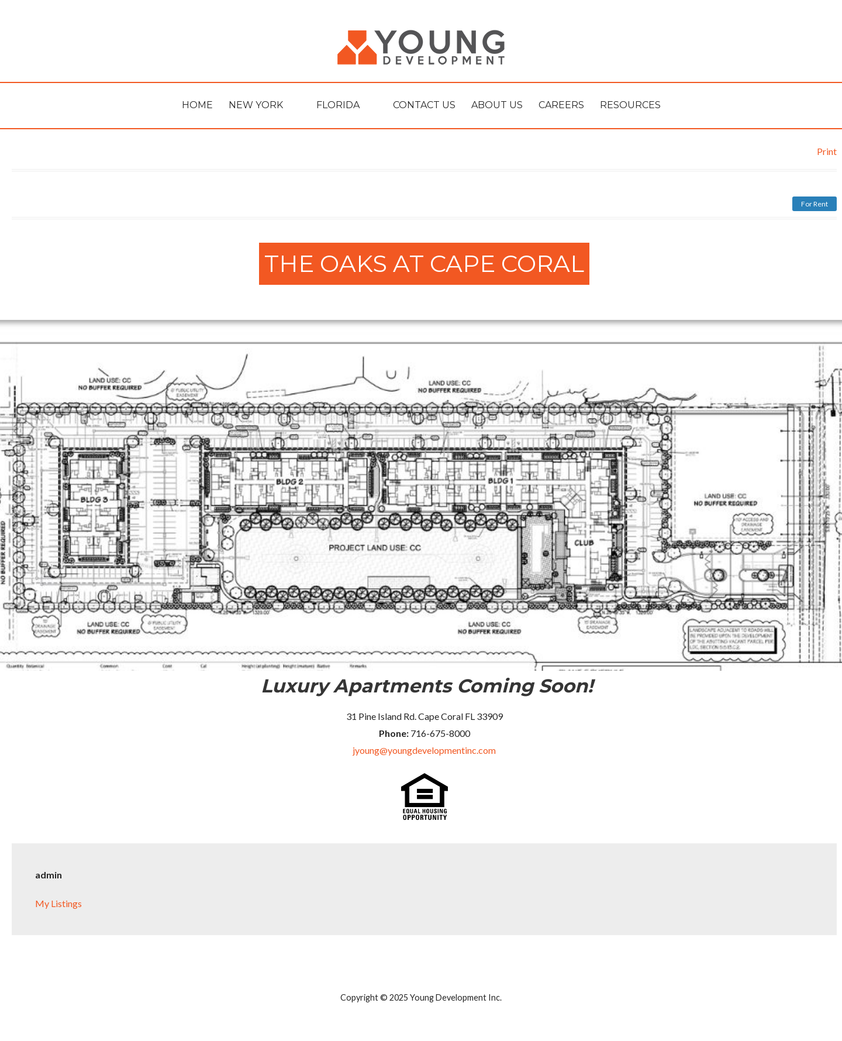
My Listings (58, 903)
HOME (197, 105)
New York (256, 105)
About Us (497, 105)
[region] (421, 495)
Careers (561, 105)
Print (827, 151)
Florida (338, 105)
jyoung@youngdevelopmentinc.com (424, 750)
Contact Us (424, 105)
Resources (630, 105)
